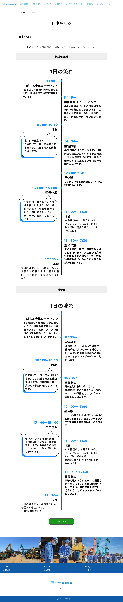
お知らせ (58, 4)
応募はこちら (61, 521)
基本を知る (24, 4)
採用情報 (89, 4)
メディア (48, 4)
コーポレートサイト (104, 4)
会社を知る (36, 4)
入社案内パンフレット (74, 4)
